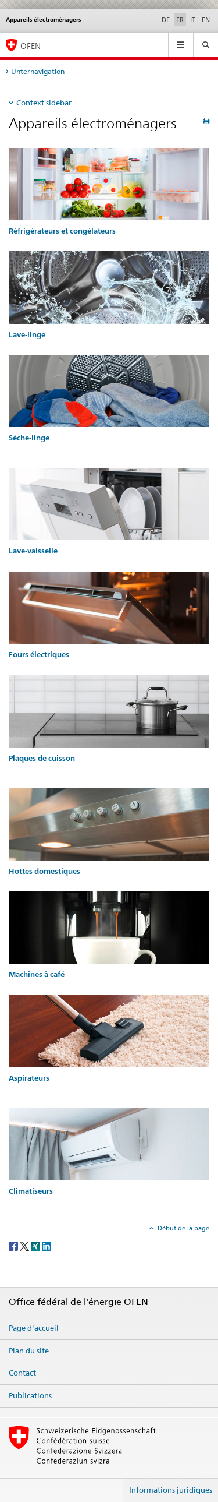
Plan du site (29, 1350)
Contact (22, 1372)
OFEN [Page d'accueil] (30, 46)
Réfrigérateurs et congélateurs (62, 231)
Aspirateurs (29, 1078)
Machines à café (37, 974)
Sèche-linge (29, 438)
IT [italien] (192, 20)
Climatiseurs (31, 1191)
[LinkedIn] (46, 1246)
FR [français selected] (180, 20)
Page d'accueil (34, 1327)
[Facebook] (14, 1246)
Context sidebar (44, 102)
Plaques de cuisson (42, 758)
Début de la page (182, 1228)
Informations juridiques (170, 1489)
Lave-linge (27, 335)
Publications (30, 1395)
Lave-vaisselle (33, 551)
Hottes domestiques (44, 871)
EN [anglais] (206, 20)
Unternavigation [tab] (38, 71)
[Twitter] (25, 1246)
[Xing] (36, 1246)
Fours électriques (39, 655)
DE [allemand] (166, 20)
